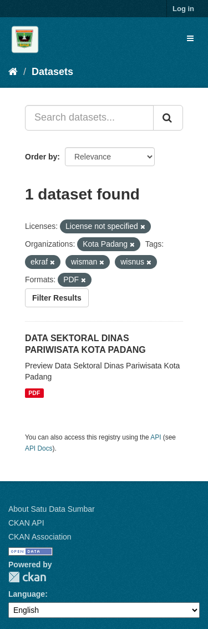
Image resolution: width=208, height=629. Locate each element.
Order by (41, 156)
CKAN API (26, 522)
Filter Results (57, 297)
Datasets (52, 71)
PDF (34, 393)
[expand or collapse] (190, 38)
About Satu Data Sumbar (51, 509)
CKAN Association (40, 536)
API (155, 437)
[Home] (13, 71)
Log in (183, 8)
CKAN (27, 577)
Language (26, 594)
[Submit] (168, 118)
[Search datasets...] (89, 118)
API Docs (39, 448)
